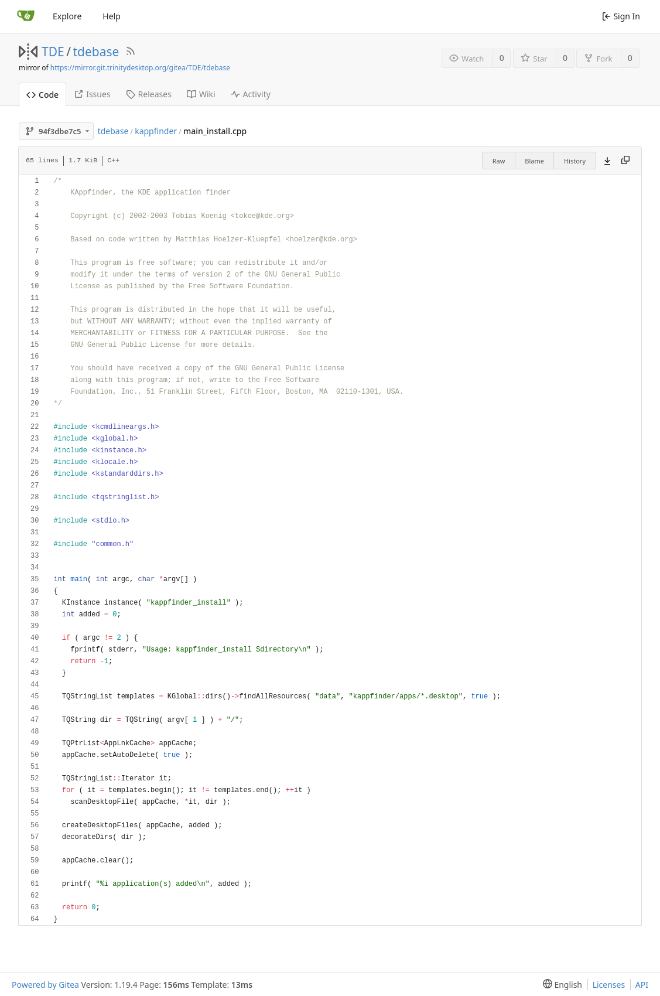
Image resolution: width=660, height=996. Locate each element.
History (575, 160)
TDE (53, 51)
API (641, 984)
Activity (251, 94)
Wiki (201, 94)
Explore (67, 16)
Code (42, 94)
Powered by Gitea (45, 984)
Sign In (621, 16)
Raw (499, 160)
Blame (534, 160)
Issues (92, 94)
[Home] (26, 16)
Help (111, 16)
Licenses (609, 984)
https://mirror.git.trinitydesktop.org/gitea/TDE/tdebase (140, 68)
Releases (149, 94)
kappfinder (156, 131)
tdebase (96, 51)
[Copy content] (625, 160)
